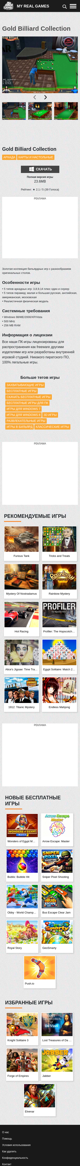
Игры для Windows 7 (23, 409)
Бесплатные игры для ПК (27, 403)
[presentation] (35, 97)
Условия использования (16, 1145)
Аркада (9, 157)
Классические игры (52, 426)
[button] (14, 121)
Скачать (40, 169)
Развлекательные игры (26, 421)
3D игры (50, 415)
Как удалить (9, 1151)
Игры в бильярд (19, 426)
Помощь (7, 1138)
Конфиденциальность (15, 1157)
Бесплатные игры (21, 391)
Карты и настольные (35, 157)
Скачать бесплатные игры (29, 397)
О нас (5, 1132)
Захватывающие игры (25, 385)
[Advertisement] (40, 227)
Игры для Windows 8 (23, 415)
